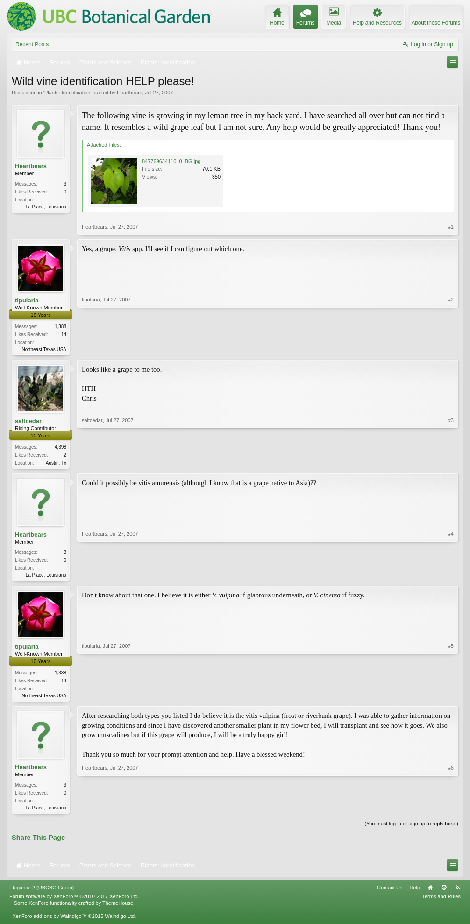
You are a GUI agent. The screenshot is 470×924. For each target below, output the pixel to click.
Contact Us (389, 892)
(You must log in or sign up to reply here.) (411, 828)
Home (430, 892)
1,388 (60, 326)
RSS (457, 892)
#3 (451, 463)
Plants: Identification (67, 92)
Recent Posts (32, 44)
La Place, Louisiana (46, 206)
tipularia (27, 300)
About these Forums (436, 23)
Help (414, 892)
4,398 (60, 448)
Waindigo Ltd (120, 921)
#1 (451, 226)
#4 (451, 576)
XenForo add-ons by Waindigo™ (49, 921)
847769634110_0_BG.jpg (171, 161)
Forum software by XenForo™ (74, 901)
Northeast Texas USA (44, 349)
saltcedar (28, 421)
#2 (451, 348)
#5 (451, 697)
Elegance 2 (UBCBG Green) (41, 892)
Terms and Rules (441, 901)
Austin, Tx (56, 463)
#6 (451, 810)
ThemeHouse (117, 907)
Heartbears (129, 92)
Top (444, 892)
